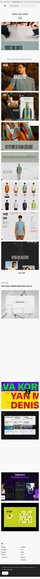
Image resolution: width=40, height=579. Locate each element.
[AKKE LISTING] (20, 196)
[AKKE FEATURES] (20, 166)
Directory (3, 554)
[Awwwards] (5, 5)
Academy (23, 547)
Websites (3, 547)
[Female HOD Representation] (20, 517)
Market (22, 552)
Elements (3, 552)
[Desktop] (20, 77)
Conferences (4, 557)
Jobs (22, 549)
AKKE (20, 18)
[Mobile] (20, 106)
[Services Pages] (20, 425)
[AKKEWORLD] (20, 136)
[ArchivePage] (20, 304)
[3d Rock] (20, 456)
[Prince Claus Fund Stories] (20, 335)
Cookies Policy (9, 569)
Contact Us (23, 559)
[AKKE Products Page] (20, 226)
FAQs (22, 554)
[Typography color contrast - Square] (20, 395)
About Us (23, 557)
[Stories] (20, 365)
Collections (4, 549)
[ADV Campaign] (20, 256)
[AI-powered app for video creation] (20, 486)
